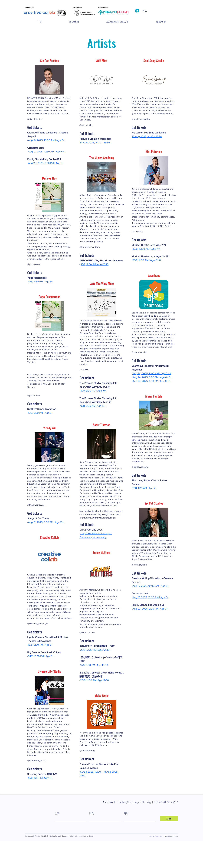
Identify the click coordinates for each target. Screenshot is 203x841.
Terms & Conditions (156, 836)
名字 (57, 813)
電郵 (126, 813)
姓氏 (91, 813)
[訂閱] (169, 818)
